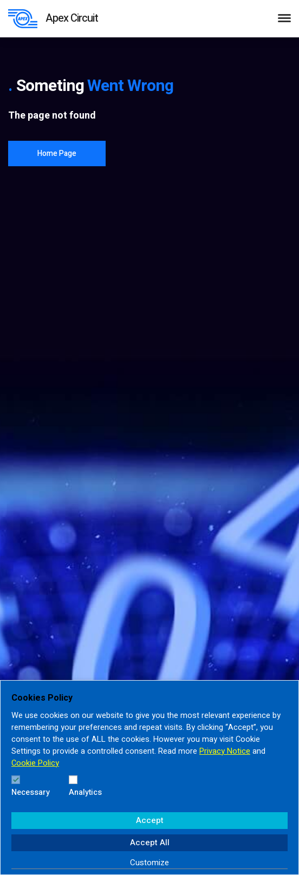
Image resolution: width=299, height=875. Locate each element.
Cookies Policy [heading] (42, 697)
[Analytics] (73, 779)
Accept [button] (150, 820)
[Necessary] (15, 779)
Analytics (85, 792)
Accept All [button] (150, 842)
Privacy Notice (224, 751)
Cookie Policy (35, 763)
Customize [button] (149, 863)
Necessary (30, 792)
